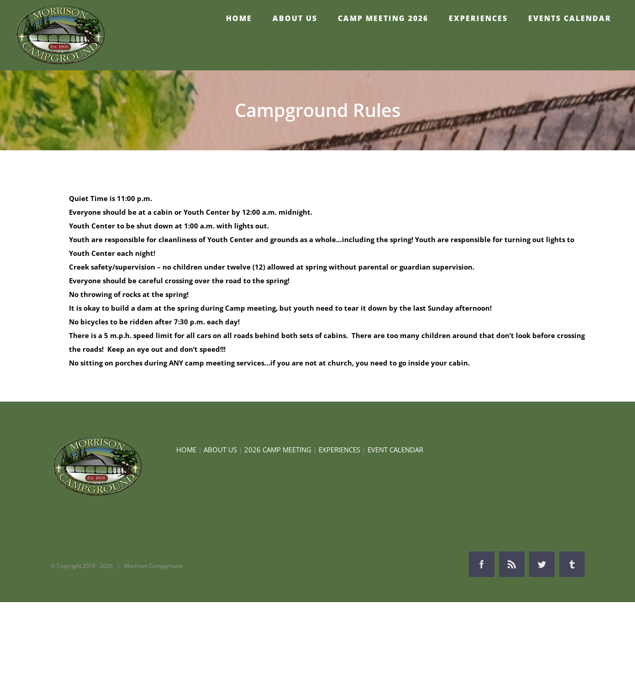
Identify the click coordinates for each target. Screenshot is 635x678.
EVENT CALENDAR (395, 449)
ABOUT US (220, 449)
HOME (186, 449)
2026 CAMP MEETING (277, 449)
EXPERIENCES (339, 449)
